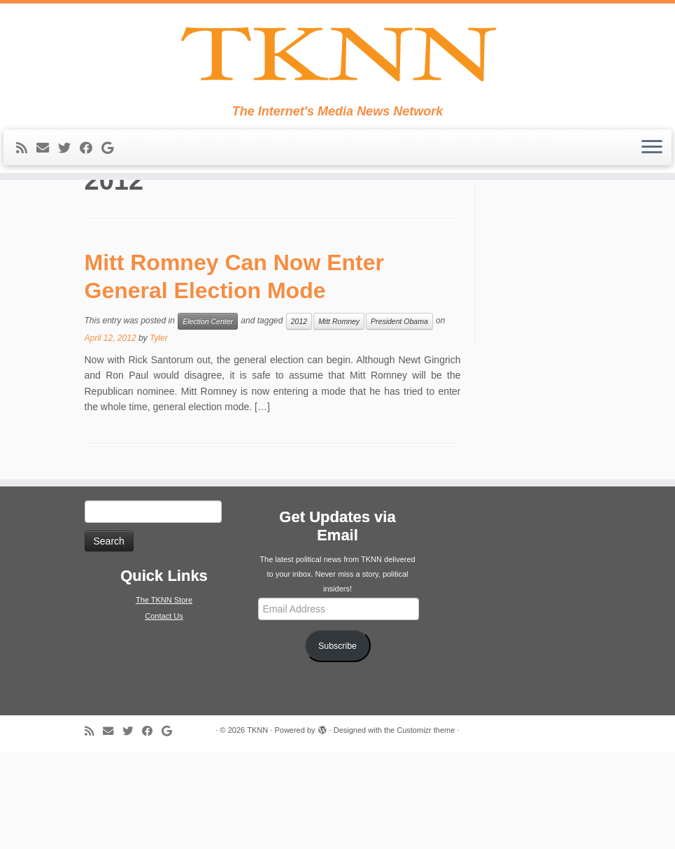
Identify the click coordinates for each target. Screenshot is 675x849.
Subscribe (337, 743)
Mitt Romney (339, 419)
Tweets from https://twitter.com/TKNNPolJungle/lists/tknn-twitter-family (575, 244)
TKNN (257, 827)
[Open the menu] (651, 174)
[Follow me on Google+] (111, 175)
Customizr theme (426, 827)
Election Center (208, 419)
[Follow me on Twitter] (69, 175)
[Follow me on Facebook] (90, 175)
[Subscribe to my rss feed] (26, 175)
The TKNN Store (164, 698)
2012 (299, 419)
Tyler (159, 436)
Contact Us (164, 714)
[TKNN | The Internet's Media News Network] (337, 67)
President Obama (399, 419)
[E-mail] (47, 175)
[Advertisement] (577, 354)
